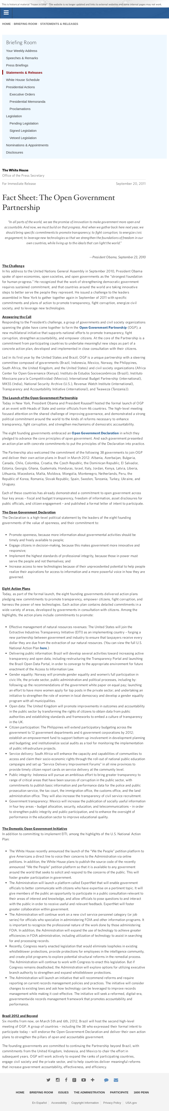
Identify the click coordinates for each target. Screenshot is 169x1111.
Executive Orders (22, 94)
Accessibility (59, 1102)
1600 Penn (141, 1092)
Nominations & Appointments (27, 145)
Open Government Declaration (95, 433)
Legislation (14, 116)
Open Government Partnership (103, 327)
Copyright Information (85, 1102)
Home (6, 24)
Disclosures (14, 152)
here (43, 648)
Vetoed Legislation (23, 138)
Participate (119, 1092)
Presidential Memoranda (28, 101)
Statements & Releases (59, 24)
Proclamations (20, 109)
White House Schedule (23, 80)
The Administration (89, 1092)
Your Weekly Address (21, 51)
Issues (63, 1092)
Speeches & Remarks (22, 58)
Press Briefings (17, 65)
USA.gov (131, 1102)
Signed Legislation (23, 130)
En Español (39, 1102)
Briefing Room (25, 24)
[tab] (6, 13)
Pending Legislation (24, 123)
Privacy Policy (112, 1102)
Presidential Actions (20, 87)
